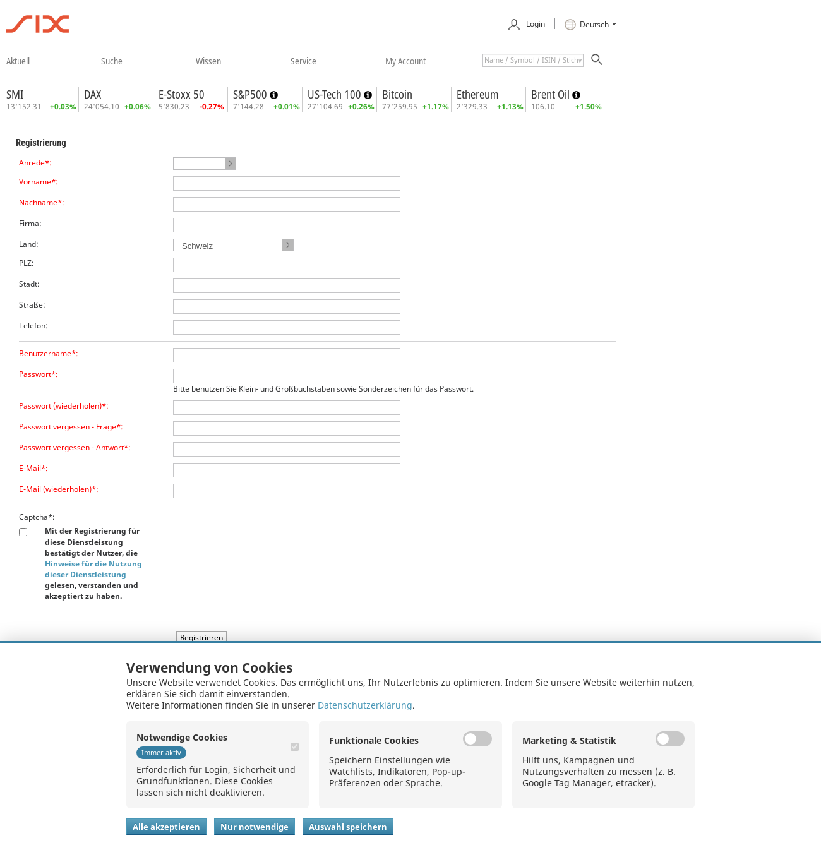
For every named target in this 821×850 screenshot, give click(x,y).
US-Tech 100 (336, 94)
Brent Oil (551, 94)
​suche (112, 60)
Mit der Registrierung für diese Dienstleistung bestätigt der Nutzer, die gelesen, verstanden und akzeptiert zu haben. (93, 563)
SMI (14, 94)
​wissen (208, 60)
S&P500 (251, 94)
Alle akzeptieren (166, 826)
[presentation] (269, 536)
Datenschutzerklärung (365, 705)
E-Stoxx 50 (182, 94)
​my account (405, 60)
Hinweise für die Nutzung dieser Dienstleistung (93, 569)
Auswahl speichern (348, 826)
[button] (204, 163)
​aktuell (18, 60)
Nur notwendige (254, 826)
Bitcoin (397, 94)
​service (303, 60)
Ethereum (478, 94)
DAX (92, 94)
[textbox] (533, 60)
